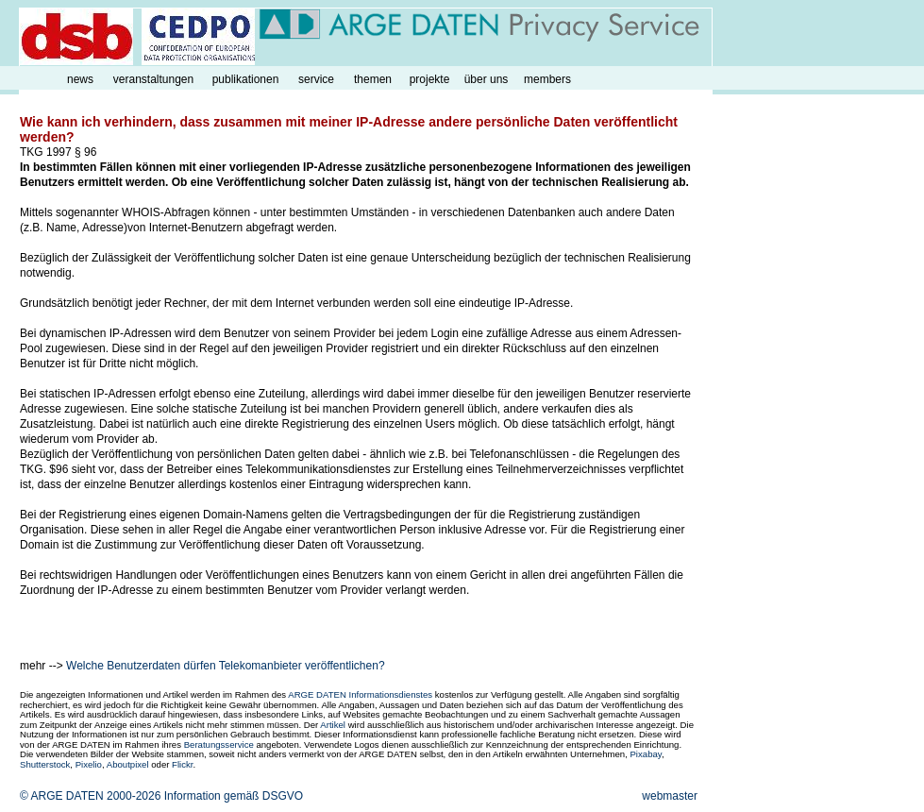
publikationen (245, 79)
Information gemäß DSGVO (233, 796)
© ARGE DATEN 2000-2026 (90, 796)
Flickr (182, 764)
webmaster (669, 796)
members (547, 79)
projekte (430, 79)
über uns (486, 79)
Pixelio (89, 764)
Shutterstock (45, 764)
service (316, 79)
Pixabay (645, 754)
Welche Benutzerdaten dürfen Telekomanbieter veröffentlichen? (225, 665)
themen (373, 79)
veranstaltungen (153, 79)
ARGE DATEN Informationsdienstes (360, 694)
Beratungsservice (219, 744)
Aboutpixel (128, 764)
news (80, 79)
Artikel (332, 724)
